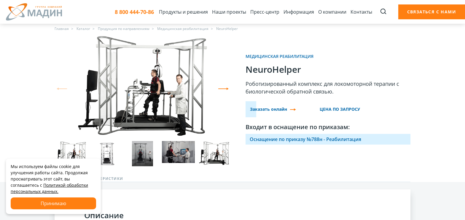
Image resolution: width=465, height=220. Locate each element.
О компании (332, 12)
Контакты (361, 12)
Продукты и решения (183, 12)
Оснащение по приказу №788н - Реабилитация (305, 139)
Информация (299, 12)
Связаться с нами (431, 12)
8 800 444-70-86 (134, 12)
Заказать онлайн (273, 109)
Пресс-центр (264, 12)
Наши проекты (229, 12)
